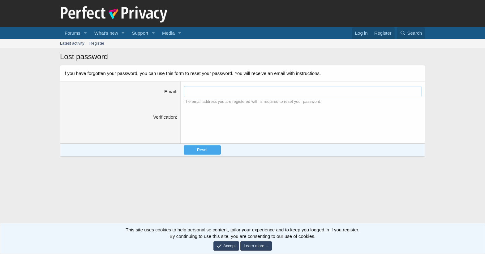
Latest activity (72, 43)
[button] (85, 33)
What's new (106, 33)
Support (140, 33)
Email (170, 91)
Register (96, 43)
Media (168, 33)
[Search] (411, 33)
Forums (72, 33)
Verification (164, 117)
